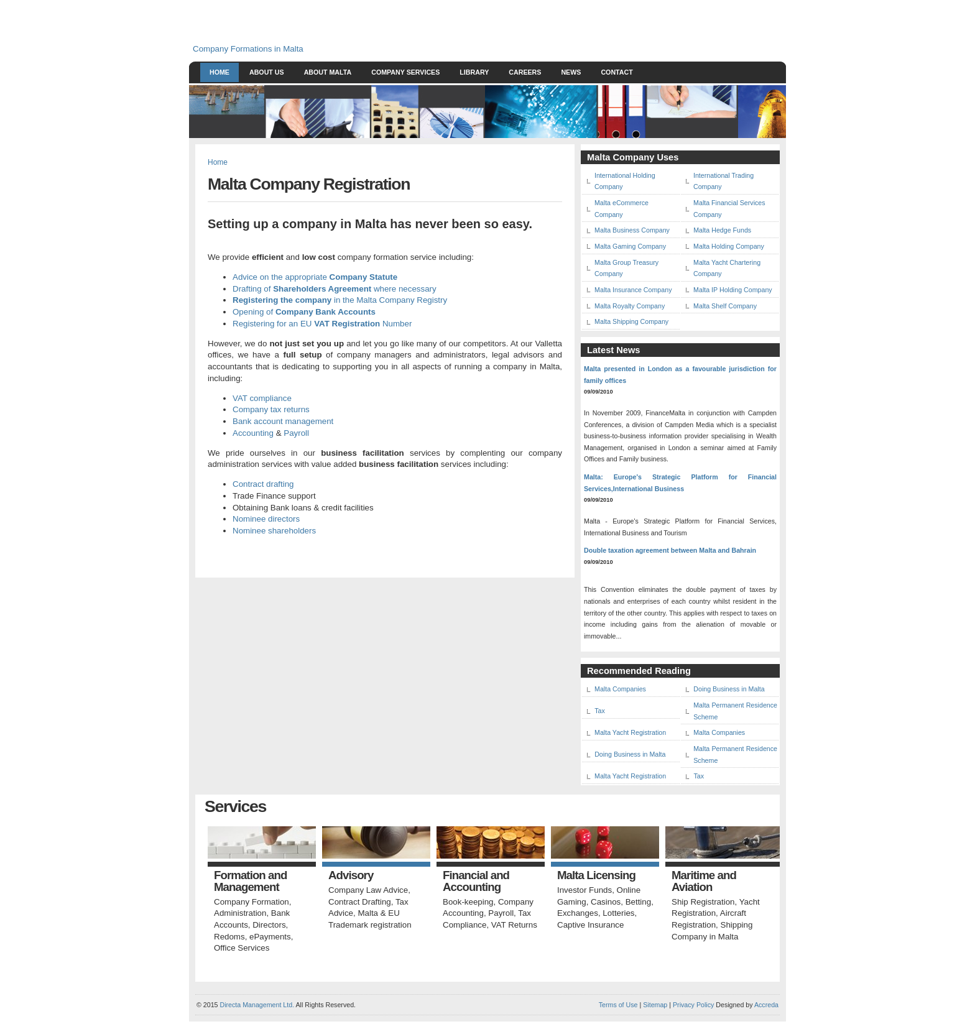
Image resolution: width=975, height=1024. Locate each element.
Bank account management (283, 421)
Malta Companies (620, 689)
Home (219, 72)
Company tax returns (271, 409)
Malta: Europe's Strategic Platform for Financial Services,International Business (680, 482)
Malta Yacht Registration (630, 732)
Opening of (304, 311)
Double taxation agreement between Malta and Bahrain (670, 550)
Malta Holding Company (728, 246)
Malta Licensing (596, 876)
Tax (599, 710)
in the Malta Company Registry (340, 300)
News (571, 72)
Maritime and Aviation (704, 881)
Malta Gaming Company (630, 246)
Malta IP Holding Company (732, 289)
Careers (525, 72)
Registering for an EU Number (322, 323)
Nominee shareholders (274, 530)
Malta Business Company (632, 230)
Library (474, 72)
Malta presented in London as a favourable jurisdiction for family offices (680, 374)
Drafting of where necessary (335, 288)
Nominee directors (266, 519)
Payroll (296, 433)
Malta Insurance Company (633, 289)
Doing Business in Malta (728, 689)
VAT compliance (262, 398)
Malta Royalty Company (629, 306)
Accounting (253, 433)
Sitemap (654, 1004)
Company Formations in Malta (248, 48)
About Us (266, 72)
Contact (616, 72)
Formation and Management (250, 881)
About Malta (328, 72)
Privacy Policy (693, 1004)
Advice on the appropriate (315, 277)
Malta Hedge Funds (722, 230)
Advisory (350, 876)
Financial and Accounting (476, 881)
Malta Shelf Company (725, 306)
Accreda (766, 1004)
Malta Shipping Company (631, 321)
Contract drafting (263, 484)
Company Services (405, 72)
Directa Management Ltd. (256, 1004)
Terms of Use (618, 1004)
